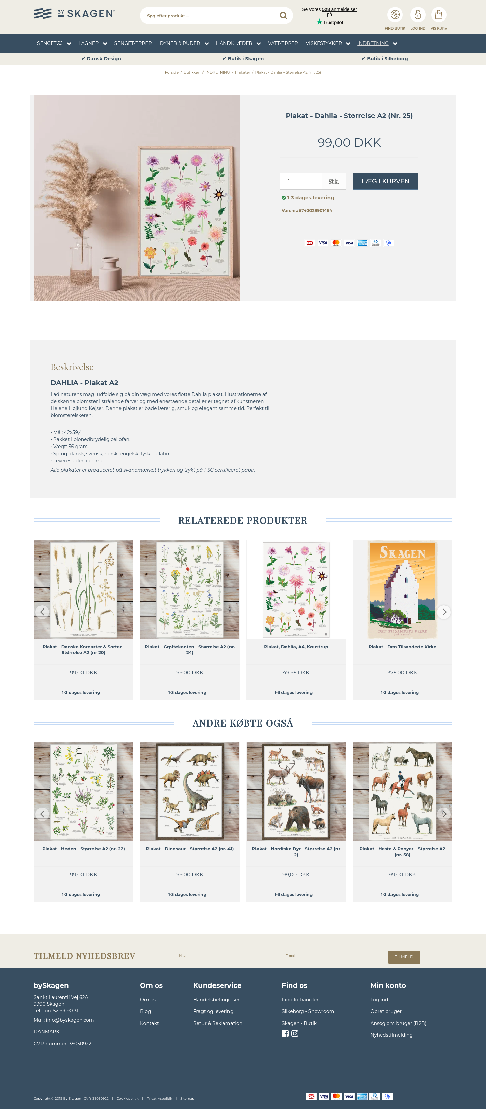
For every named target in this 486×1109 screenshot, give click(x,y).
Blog (145, 1011)
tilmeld (404, 956)
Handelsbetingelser (216, 1000)
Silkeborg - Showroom (308, 1011)
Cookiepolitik (128, 1098)
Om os (148, 1000)
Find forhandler (300, 1000)
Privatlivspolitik (159, 1098)
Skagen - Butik (299, 1023)
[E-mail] (331, 955)
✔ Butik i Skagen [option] (385, 59)
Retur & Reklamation (218, 1023)
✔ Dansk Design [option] (243, 59)
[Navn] (225, 955)
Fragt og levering (213, 1011)
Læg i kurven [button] (385, 181)
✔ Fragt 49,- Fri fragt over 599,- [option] (101, 59)
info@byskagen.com (70, 1020)
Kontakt (149, 1023)
